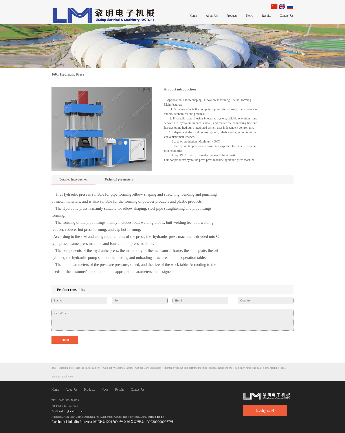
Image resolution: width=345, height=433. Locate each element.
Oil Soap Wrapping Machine (118, 367)
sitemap (152, 416)
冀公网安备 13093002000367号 (150, 422)
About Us (212, 15)
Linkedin (72, 422)
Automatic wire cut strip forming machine (185, 367)
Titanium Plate (67, 367)
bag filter (240, 367)
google (160, 416)
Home (193, 15)
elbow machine (271, 367)
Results (266, 15)
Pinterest (86, 422)
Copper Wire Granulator (148, 367)
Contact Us (287, 15)
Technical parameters (119, 179)
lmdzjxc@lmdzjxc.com (71, 411)
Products (231, 15)
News (249, 15)
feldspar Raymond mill (221, 367)
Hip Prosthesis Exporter (88, 367)
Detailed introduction (73, 179)
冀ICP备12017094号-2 (109, 422)
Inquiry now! (265, 410)
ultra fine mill (253, 367)
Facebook (58, 422)
